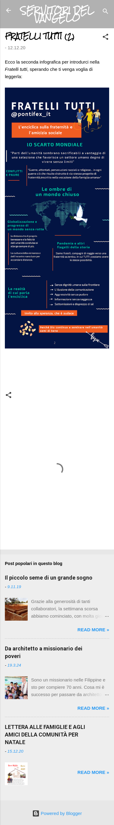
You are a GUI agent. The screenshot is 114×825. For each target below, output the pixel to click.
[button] (105, 38)
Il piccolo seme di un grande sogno (48, 577)
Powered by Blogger (57, 813)
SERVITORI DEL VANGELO (57, 14)
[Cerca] (105, 12)
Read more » (93, 629)
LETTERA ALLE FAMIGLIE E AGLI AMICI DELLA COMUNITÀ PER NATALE (45, 734)
